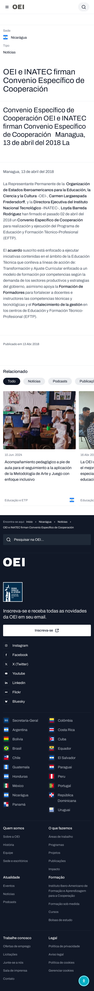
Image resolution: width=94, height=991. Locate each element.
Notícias (62, 521)
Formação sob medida (64, 904)
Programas (56, 844)
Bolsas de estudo (60, 920)
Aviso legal (56, 954)
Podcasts (9, 902)
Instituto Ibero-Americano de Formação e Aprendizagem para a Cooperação (68, 890)
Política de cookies (61, 962)
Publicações (57, 861)
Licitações (10, 954)
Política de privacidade (64, 946)
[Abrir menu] (7, 7)
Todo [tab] (12, 381)
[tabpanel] (47, 448)
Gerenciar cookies (61, 970)
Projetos (54, 852)
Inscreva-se (47, 630)
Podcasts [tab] (60, 381)
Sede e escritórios (15, 861)
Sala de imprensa (15, 970)
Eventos (9, 885)
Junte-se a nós (13, 962)
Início (29, 521)
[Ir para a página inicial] (18, 6)
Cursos (53, 911)
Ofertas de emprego (16, 946)
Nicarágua (45, 521)
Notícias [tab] (34, 381)
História (8, 844)
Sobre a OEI (11, 836)
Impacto (54, 869)
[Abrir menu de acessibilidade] (83, 980)
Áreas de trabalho (61, 836)
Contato (8, 978)
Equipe (8, 852)
